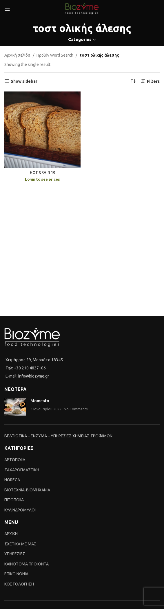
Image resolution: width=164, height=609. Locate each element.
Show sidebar (24, 81)
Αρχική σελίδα (17, 55)
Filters (153, 81)
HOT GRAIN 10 (42, 172)
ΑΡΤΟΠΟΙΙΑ (14, 459)
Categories (80, 39)
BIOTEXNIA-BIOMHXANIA (27, 490)
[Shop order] (133, 81)
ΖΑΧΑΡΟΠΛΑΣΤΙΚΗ (21, 470)
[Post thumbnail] (15, 407)
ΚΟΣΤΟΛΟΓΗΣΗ (19, 584)
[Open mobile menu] (7, 9)
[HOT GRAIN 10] (42, 129)
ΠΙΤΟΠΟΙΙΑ (14, 499)
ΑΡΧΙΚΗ (11, 533)
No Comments (76, 409)
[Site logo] (82, 8)
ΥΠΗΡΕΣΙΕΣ (14, 553)
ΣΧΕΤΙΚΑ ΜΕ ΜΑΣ (20, 544)
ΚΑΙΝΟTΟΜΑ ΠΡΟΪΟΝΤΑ (26, 564)
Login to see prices (42, 179)
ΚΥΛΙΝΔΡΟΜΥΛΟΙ (20, 510)
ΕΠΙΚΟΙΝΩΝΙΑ (16, 574)
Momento (39, 400)
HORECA (12, 479)
